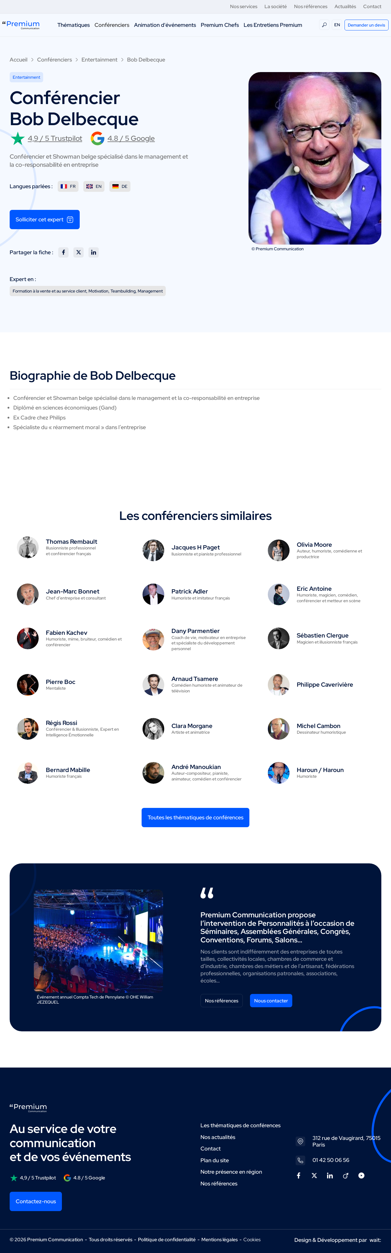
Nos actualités (217, 1137)
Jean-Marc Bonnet (72, 591)
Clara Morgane (192, 726)
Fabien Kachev (66, 633)
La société (275, 6)
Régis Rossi (61, 723)
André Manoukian (196, 767)
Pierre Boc (60, 682)
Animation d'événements (165, 24)
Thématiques (73, 24)
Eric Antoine (314, 589)
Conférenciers (112, 24)
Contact (372, 6)
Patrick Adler (189, 591)
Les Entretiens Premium (273, 24)
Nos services (243, 6)
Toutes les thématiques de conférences (195, 817)
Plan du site (214, 1160)
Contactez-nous (36, 1201)
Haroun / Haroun (320, 770)
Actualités (345, 6)
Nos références (310, 6)
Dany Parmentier (195, 631)
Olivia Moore (314, 545)
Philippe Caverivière (325, 684)
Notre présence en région (231, 1171)
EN (337, 24)
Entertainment (99, 59)
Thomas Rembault (71, 542)
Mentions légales (219, 1239)
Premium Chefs (220, 24)
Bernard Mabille (68, 770)
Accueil (18, 59)
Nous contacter (271, 1001)
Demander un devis (366, 25)
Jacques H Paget (195, 547)
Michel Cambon (319, 726)
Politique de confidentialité (167, 1239)
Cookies (252, 1240)
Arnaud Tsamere (194, 679)
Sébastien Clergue (323, 635)
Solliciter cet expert (45, 219)
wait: (375, 1239)
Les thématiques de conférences (240, 1125)
